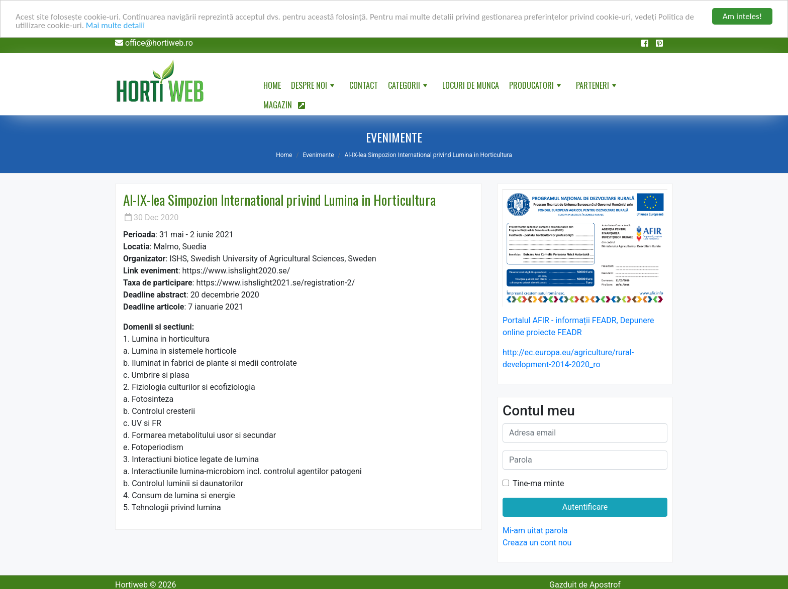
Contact (363, 85)
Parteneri (597, 87)
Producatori (536, 87)
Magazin (284, 105)
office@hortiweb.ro (159, 43)
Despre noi (313, 87)
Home (272, 85)
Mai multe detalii (115, 25)
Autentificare (585, 507)
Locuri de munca (470, 85)
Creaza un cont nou (537, 542)
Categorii (408, 87)
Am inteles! (742, 16)
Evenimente (318, 155)
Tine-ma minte (538, 483)
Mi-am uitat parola (535, 530)
